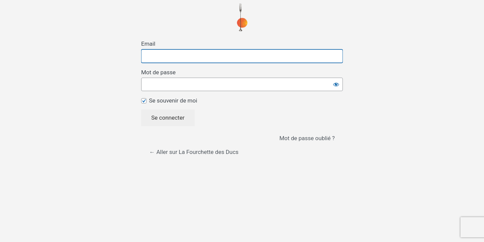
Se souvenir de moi (173, 100)
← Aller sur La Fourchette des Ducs (194, 152)
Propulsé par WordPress (242, 17)
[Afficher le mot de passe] (336, 84)
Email (148, 43)
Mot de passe (158, 72)
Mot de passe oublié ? (307, 138)
